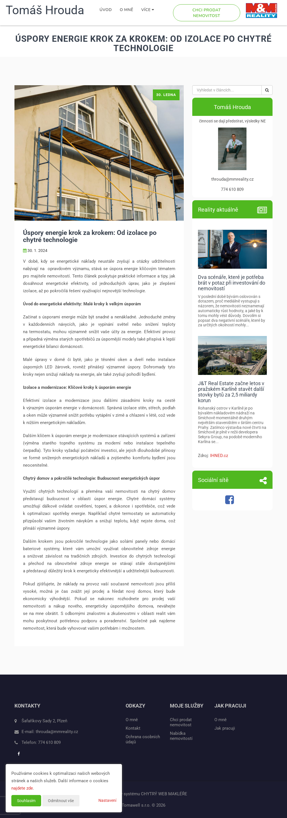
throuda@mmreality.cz (57, 731)
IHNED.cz (219, 455)
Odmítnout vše (61, 800)
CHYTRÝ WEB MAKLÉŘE (164, 793)
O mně (126, 9)
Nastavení (107, 800)
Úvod (106, 9)
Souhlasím (26, 800)
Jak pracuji (224, 728)
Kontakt (133, 728)
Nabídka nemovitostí (181, 736)
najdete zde (22, 788)
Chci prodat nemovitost (207, 12)
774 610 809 (49, 742)
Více (147, 9)
